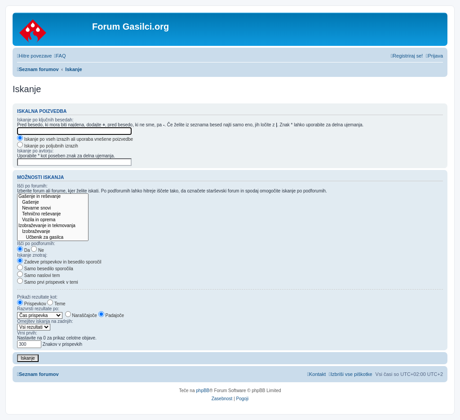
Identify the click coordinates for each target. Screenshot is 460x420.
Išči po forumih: (32, 185)
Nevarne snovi (53, 208)
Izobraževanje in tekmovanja (53, 226)
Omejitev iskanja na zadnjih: (45, 321)
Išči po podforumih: (36, 243)
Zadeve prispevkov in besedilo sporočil (59, 261)
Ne (37, 250)
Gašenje (53, 203)
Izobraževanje (53, 232)
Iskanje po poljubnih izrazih (47, 145)
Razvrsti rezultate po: (38, 308)
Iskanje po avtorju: (35, 150)
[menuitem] (60, 55)
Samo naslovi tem (38, 275)
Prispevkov (31, 303)
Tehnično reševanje (53, 214)
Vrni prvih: (27, 333)
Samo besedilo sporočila (45, 268)
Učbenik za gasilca (53, 238)
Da (23, 250)
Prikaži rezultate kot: (37, 297)
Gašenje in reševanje (53, 197)
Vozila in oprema (53, 220)
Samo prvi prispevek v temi (47, 282)
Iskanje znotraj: (32, 255)
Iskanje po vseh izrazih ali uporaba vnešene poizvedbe (75, 139)
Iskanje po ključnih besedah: (45, 119)
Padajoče (111, 315)
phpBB (202, 390)
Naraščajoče (81, 315)
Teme (56, 303)
